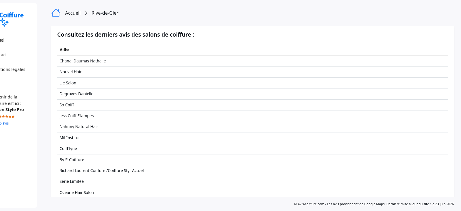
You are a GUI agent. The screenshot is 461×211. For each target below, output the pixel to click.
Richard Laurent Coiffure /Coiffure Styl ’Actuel (125, 170)
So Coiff (90, 105)
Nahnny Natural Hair (102, 126)
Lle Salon (91, 83)
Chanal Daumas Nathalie (106, 61)
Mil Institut (93, 137)
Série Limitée (95, 181)
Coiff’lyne (91, 148)
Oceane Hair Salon (100, 192)
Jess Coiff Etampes (100, 115)
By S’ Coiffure (95, 159)
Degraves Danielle (100, 93)
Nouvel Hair (94, 71)
